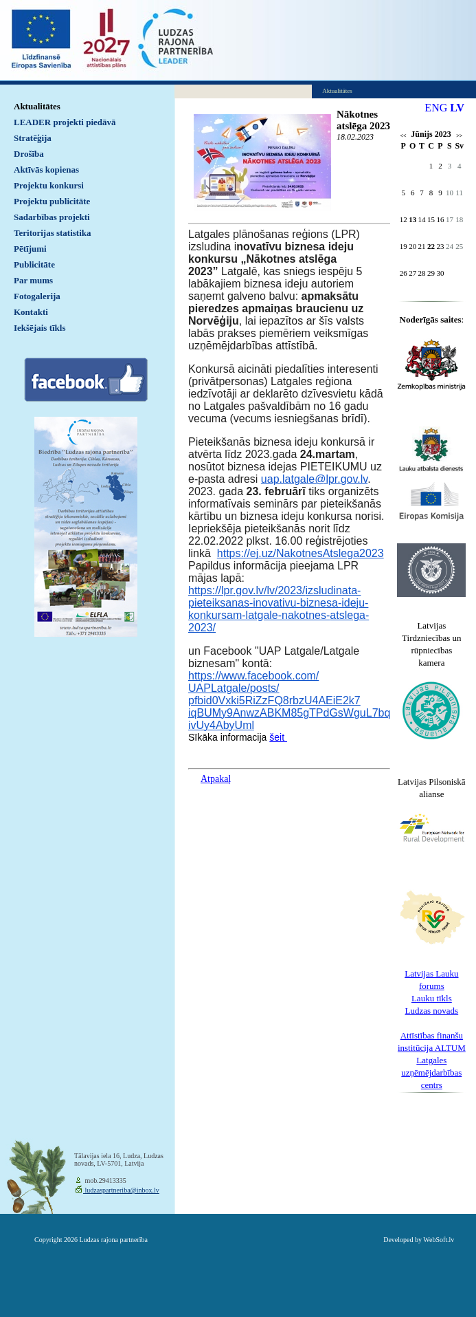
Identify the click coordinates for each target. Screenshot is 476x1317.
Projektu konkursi (49, 185)
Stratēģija (33, 138)
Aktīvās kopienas (46, 169)
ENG (435, 107)
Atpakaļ (216, 779)
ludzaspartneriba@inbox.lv (121, 1190)
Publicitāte (34, 264)
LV (457, 107)
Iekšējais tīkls (39, 328)
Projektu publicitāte (52, 201)
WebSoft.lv (438, 1239)
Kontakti (31, 312)
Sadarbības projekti (52, 217)
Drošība (29, 154)
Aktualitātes (37, 106)
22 (431, 246)
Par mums (33, 280)
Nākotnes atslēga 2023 (363, 120)
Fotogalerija (37, 296)
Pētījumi (30, 248)
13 (412, 219)
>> (459, 136)
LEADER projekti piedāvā (65, 122)
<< (403, 136)
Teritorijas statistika (52, 233)
